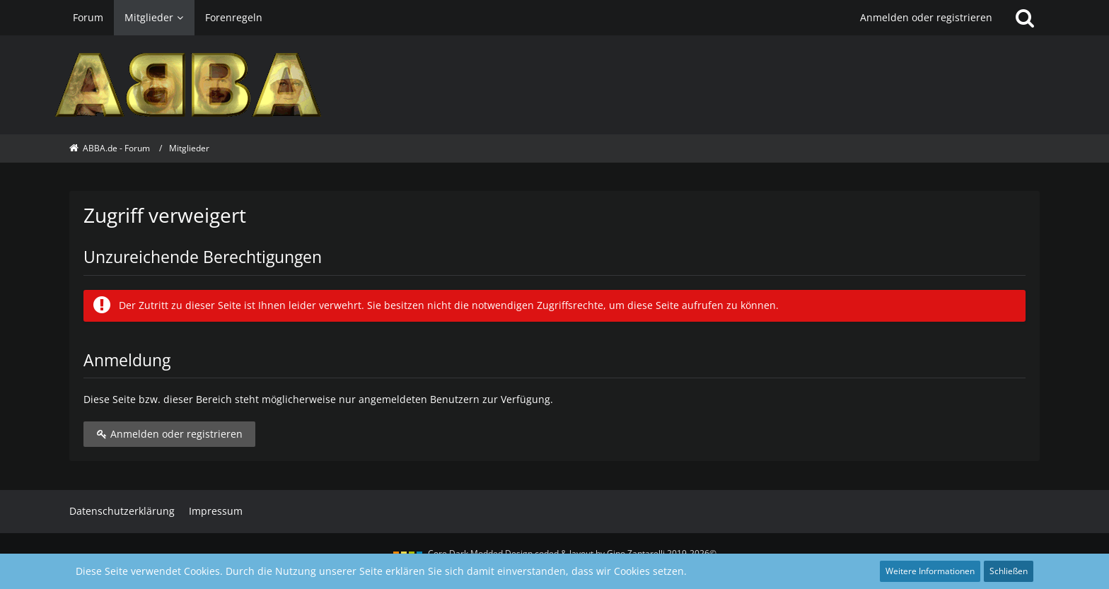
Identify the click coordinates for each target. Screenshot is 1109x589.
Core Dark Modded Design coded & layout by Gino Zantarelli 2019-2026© (572, 553)
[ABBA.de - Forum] (554, 84)
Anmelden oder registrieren (926, 17)
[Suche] (1025, 17)
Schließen (1008, 571)
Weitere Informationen (930, 571)
